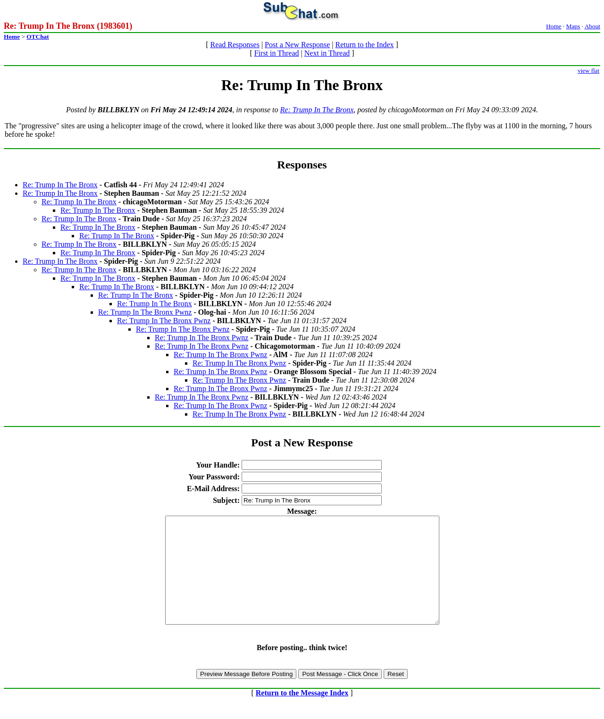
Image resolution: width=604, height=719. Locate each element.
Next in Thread (327, 53)
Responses (302, 165)
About (592, 26)
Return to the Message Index (302, 714)
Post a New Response (297, 45)
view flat (588, 70)
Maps (573, 26)
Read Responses (234, 45)
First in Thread (276, 53)
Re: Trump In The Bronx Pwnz (145, 312)
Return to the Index (365, 45)
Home (554, 26)
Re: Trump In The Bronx (317, 110)
